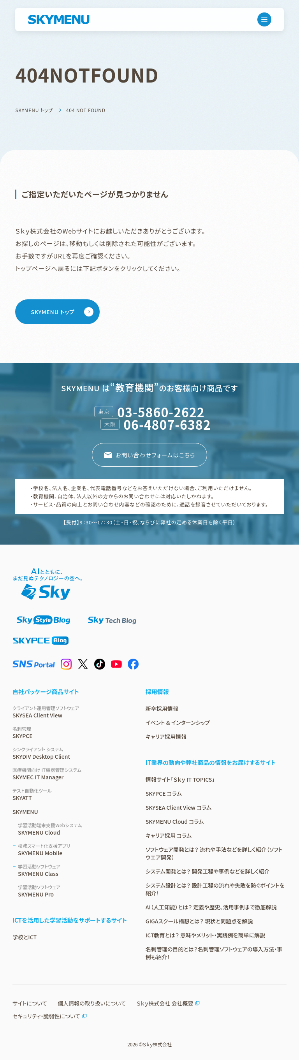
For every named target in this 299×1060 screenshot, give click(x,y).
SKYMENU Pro (72, 891)
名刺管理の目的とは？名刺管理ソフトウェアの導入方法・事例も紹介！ (214, 953)
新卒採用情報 (162, 708)
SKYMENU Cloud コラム (175, 821)
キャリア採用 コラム (169, 835)
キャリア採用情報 (166, 736)
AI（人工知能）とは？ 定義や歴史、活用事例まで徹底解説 (211, 907)
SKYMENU (25, 812)
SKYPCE (69, 732)
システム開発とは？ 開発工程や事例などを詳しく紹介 (208, 871)
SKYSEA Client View (69, 712)
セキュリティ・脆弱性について (49, 1016)
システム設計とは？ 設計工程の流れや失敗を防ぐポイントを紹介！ (215, 889)
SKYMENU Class (72, 870)
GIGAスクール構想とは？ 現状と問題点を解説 (199, 921)
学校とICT (24, 937)
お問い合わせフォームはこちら (155, 455)
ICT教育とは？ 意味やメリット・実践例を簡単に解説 (205, 935)
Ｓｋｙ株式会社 (156, 1044)
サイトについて (29, 1003)
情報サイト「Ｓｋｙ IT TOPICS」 (180, 779)
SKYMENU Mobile (72, 849)
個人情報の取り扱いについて (92, 1003)
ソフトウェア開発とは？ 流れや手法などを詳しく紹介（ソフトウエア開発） (214, 853)
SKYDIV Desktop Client (69, 753)
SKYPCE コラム (164, 793)
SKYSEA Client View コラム (178, 807)
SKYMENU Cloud (72, 829)
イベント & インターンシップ (178, 722)
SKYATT (69, 794)
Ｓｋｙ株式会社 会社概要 (168, 1003)
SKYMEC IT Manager (69, 773)
